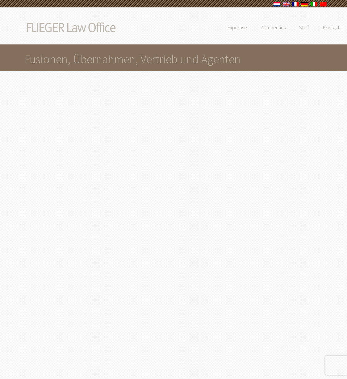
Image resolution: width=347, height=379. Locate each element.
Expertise (251, 27)
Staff (318, 27)
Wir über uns (286, 27)
